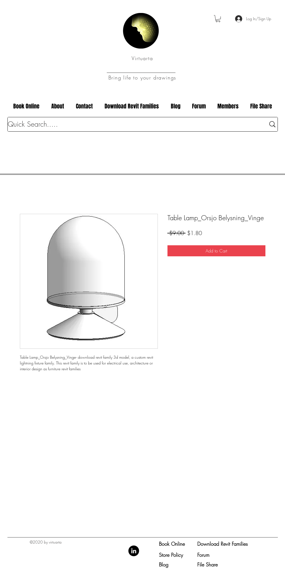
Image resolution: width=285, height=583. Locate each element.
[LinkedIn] (133, 550)
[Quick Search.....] (133, 124)
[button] (218, 18)
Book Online (172, 544)
